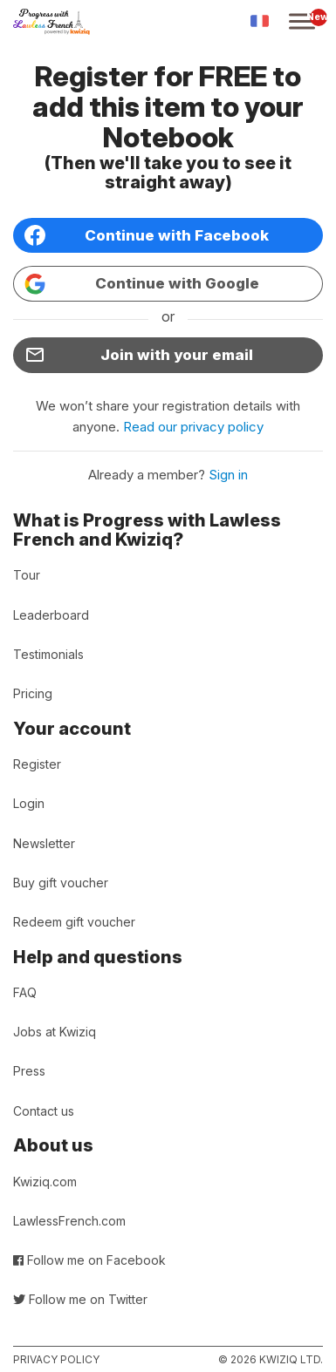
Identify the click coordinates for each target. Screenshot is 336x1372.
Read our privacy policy (193, 426)
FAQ (25, 992)
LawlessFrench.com (69, 1220)
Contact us (43, 1111)
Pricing (32, 693)
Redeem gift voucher (74, 921)
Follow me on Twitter (80, 1299)
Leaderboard (51, 615)
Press (29, 1070)
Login (29, 803)
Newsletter (44, 843)
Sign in (228, 474)
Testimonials (48, 654)
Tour (26, 574)
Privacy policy (56, 1359)
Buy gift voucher (60, 882)
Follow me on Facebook (89, 1260)
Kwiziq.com (45, 1181)
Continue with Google (141, 284)
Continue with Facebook (146, 235)
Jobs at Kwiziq (54, 1031)
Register (37, 764)
